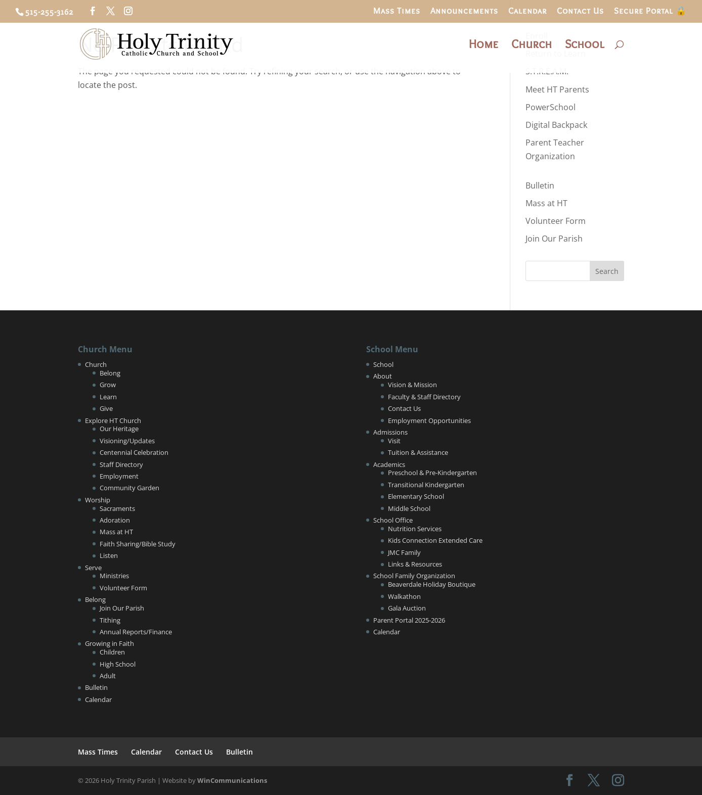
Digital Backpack (556, 124)
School (584, 45)
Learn (108, 396)
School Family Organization (414, 575)
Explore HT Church (113, 420)
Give (106, 408)
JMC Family (404, 552)
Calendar (527, 11)
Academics (389, 464)
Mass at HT (546, 203)
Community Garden (129, 487)
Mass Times (396, 11)
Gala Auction (407, 608)
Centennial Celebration (134, 452)
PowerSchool (550, 107)
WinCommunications (232, 780)
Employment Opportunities (429, 420)
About (382, 376)
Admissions (390, 432)
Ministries (114, 575)
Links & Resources (415, 564)
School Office (393, 520)
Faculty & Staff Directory (424, 396)
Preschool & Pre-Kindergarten (432, 472)
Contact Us (580, 11)
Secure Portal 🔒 (650, 11)
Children (112, 652)
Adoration (115, 520)
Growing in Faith (109, 643)
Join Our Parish (554, 238)
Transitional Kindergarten (426, 484)
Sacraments (117, 508)
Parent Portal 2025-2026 (409, 620)
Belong (110, 373)
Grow (108, 384)
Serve (93, 567)
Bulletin (539, 185)
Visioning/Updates (127, 440)
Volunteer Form (555, 220)
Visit (394, 440)
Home (483, 45)
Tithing (110, 620)
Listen (109, 555)
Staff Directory (121, 464)
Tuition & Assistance (418, 452)
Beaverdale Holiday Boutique (431, 584)
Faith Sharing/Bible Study (138, 543)
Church (531, 45)
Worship (97, 499)
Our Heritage (119, 428)
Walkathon (404, 596)
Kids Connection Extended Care (435, 540)
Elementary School (416, 496)
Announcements (464, 11)
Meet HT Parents (557, 89)
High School (118, 664)
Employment (119, 476)
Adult (108, 675)
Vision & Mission (412, 384)
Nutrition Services (415, 528)
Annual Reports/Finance (136, 631)
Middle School (409, 508)
